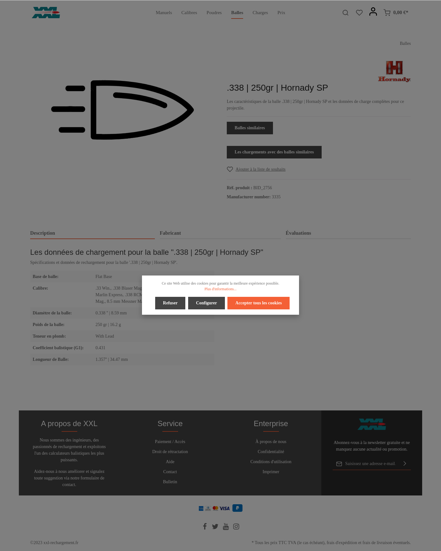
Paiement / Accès (170, 441)
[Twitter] (216, 528)
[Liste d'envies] (359, 12)
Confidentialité (271, 451)
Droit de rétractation (170, 451)
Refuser (170, 303)
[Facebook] (205, 528)
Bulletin (170, 481)
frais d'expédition (342, 542)
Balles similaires (250, 128)
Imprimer (271, 471)
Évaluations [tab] (298, 233)
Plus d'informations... (220, 289)
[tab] (92, 233)
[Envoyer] (405, 463)
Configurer (206, 303)
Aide (170, 461)
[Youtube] (226, 528)
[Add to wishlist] (256, 169)
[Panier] (396, 12)
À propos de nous (270, 441)
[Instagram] (236, 528)
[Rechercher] (345, 12)
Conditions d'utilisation (270, 461)
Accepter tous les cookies (258, 303)
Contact (170, 471)
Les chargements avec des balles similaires (274, 152)
